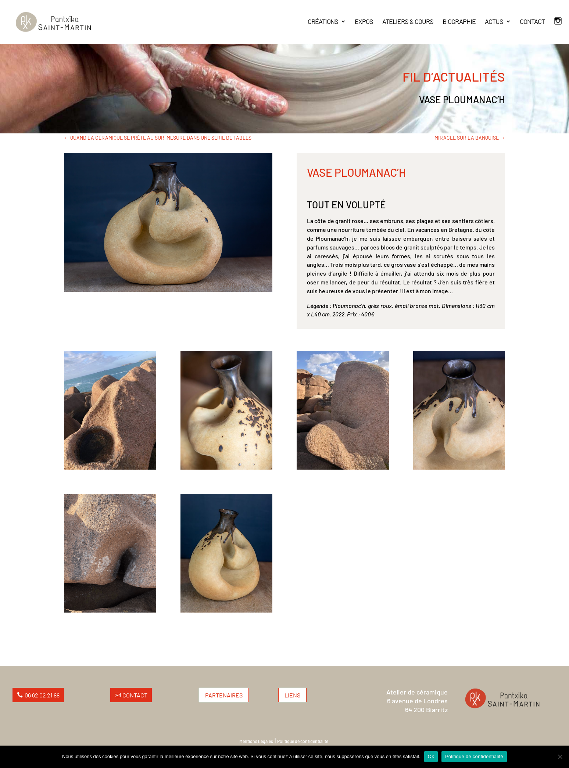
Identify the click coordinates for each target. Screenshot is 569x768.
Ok (431, 756)
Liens (292, 695)
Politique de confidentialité (302, 741)
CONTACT (532, 22)
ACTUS (494, 22)
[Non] (559, 756)
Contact (134, 695)
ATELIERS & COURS (407, 22)
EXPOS (364, 22)
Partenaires (224, 695)
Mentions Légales (256, 741)
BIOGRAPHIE (459, 22)
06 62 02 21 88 (42, 695)
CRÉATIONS (323, 22)
